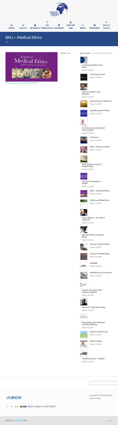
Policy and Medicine (99, 200)
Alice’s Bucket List (99, 332)
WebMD (93, 263)
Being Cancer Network (101, 101)
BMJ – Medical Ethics (100, 191)
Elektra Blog (96, 341)
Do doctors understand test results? (93, 129)
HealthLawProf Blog (100, 110)
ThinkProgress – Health (93, 358)
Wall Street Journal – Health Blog (92, 165)
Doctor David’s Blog (99, 244)
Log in (110, 420)
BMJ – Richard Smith (100, 147)
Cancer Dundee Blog (100, 254)
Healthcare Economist (101, 272)
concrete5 (18, 420)
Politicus (94, 137)
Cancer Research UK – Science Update (92, 291)
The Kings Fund (97, 74)
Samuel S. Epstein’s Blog (93, 307)
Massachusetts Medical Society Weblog (93, 323)
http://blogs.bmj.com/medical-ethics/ (21, 83)
